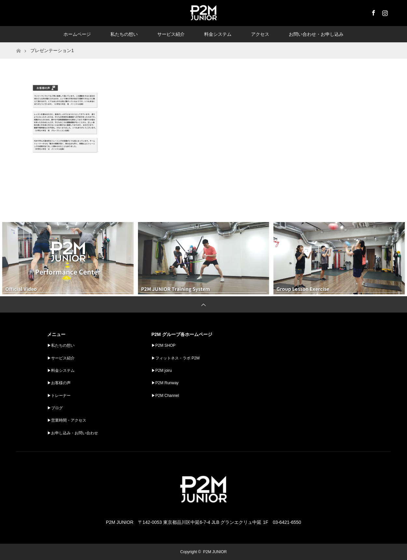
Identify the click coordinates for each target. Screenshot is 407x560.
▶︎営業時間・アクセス (66, 420)
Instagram (384, 12)
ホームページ (77, 34)
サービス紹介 (171, 34)
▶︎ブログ (55, 408)
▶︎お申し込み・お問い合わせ (72, 433)
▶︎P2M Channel (165, 395)
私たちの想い (124, 34)
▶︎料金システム (61, 370)
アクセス (260, 34)
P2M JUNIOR (215, 552)
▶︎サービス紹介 (61, 358)
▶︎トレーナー (59, 395)
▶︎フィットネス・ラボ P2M (175, 358)
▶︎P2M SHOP (163, 345)
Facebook (373, 12)
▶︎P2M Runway (164, 383)
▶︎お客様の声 (59, 383)
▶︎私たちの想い (61, 345)
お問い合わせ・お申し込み (316, 34)
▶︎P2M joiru (161, 370)
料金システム (218, 34)
